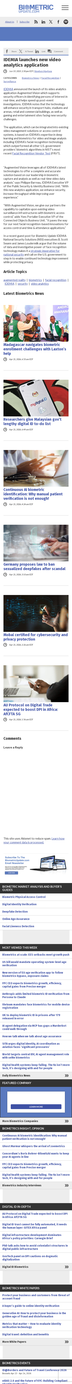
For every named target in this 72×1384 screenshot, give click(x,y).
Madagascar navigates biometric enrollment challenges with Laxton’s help (34, 349)
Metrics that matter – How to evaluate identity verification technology (31, 1325)
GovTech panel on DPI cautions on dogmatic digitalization (30, 1258)
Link (44, 51)
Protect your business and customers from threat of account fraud (36, 1297)
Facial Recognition (50, 78)
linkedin (43, 21)
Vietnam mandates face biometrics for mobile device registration (36, 1006)
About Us (9, 21)
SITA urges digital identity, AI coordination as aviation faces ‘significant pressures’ (31, 1045)
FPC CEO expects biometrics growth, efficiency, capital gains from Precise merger (32, 985)
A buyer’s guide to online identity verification (30, 1306)
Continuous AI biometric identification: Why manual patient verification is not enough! (33, 494)
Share (14, 51)
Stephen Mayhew (43, 71)
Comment (58, 51)
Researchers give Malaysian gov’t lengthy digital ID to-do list (32, 421)
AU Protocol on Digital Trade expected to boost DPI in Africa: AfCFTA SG (30, 709)
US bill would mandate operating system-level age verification (34, 963)
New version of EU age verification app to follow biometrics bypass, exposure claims (32, 974)
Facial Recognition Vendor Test (31, 153)
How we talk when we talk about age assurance (31, 1036)
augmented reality (14, 280)
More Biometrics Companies (20, 1121)
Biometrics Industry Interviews (21, 1185)
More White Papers (14, 1341)
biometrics (35, 280)
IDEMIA (8, 89)
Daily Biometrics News (16, 1075)
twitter (50, 21)
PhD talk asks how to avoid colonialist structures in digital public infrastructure (35, 1247)
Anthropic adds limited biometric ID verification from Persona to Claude (36, 995)
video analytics (40, 283)
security (23, 283)
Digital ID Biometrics (15, 1267)
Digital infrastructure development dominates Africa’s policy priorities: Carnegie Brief (31, 1236)
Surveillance (9, 81)
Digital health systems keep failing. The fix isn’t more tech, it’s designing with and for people (36, 1066)
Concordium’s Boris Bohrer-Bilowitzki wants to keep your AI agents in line (35, 1155)
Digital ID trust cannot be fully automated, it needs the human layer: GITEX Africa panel (34, 1226)
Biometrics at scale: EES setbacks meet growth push (35, 954)
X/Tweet (29, 51)
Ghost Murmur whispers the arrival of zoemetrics (33, 1146)
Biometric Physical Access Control (24, 897)
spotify (65, 21)
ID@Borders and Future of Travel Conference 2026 (36, 1372)
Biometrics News (30, 78)
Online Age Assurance (16, 919)
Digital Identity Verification (19, 904)
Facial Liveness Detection (18, 926)
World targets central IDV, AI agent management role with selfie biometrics (35, 1056)
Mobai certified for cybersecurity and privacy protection (35, 637)
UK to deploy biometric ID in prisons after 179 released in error (31, 1017)
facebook (58, 21)
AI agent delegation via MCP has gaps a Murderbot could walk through (34, 1027)
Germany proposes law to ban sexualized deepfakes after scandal (34, 566)
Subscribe (25, 21)
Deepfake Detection (15, 911)
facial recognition (55, 280)
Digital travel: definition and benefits (25, 1334)
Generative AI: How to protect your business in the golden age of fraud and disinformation (34, 1315)
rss (35, 21)
